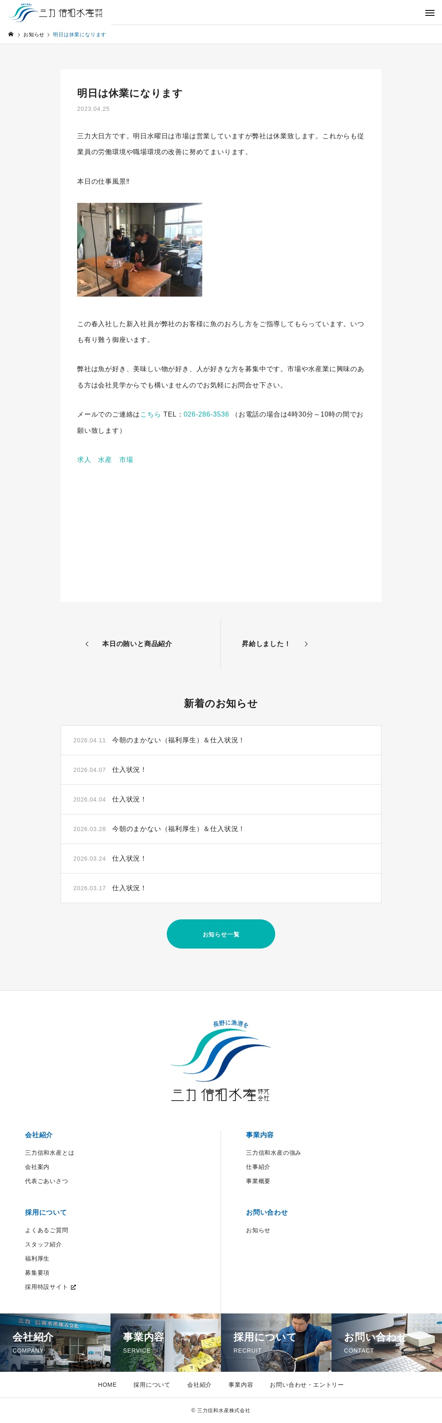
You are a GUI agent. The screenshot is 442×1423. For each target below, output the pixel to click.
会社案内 (37, 1166)
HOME (107, 1384)
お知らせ (258, 1230)
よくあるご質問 (46, 1230)
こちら (150, 414)
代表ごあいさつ (46, 1181)
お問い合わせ (267, 1212)
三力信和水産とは (49, 1152)
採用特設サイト (46, 1286)
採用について (46, 1212)
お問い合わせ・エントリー (307, 1384)
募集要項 (37, 1272)
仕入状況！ (129, 769)
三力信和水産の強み (273, 1152)
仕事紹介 (258, 1166)
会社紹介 (39, 1134)
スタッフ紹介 (43, 1244)
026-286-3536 (206, 414)
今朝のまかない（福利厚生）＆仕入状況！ (178, 740)
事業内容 (260, 1134)
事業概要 (258, 1181)
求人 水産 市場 (105, 459)
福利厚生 (37, 1258)
